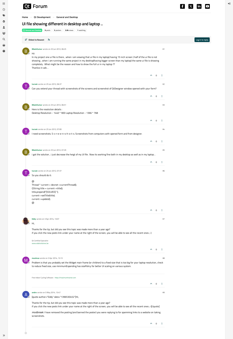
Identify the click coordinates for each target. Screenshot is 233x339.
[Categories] (4, 3)
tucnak (35, 84)
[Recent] (4, 9)
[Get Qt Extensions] (4, 45)
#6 (164, 170)
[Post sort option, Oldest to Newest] (34, 39)
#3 (164, 104)
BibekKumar (37, 49)
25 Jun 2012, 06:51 (58, 104)
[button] (4, 335)
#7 (164, 218)
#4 (164, 129)
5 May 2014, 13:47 (52, 292)
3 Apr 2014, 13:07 (52, 218)
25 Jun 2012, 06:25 (58, 49)
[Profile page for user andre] (25, 294)
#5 (164, 149)
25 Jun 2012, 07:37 (54, 170)
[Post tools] (162, 75)
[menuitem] (229, 3)
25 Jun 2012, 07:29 (58, 149)
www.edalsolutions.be (40, 243)
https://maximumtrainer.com (65, 277)
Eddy (34, 218)
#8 (164, 258)
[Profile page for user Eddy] (25, 221)
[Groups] (4, 33)
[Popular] (4, 21)
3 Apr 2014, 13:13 (55, 258)
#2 (164, 84)
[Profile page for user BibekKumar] (25, 51)
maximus (35, 258)
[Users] (4, 27)
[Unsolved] (4, 51)
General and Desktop (32, 30)
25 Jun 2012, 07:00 (54, 129)
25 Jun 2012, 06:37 (54, 84)
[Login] (229, 3)
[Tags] (4, 15)
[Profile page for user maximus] (25, 260)
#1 (164, 49)
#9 (164, 292)
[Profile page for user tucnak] (25, 86)
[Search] (4, 39)
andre (34, 292)
